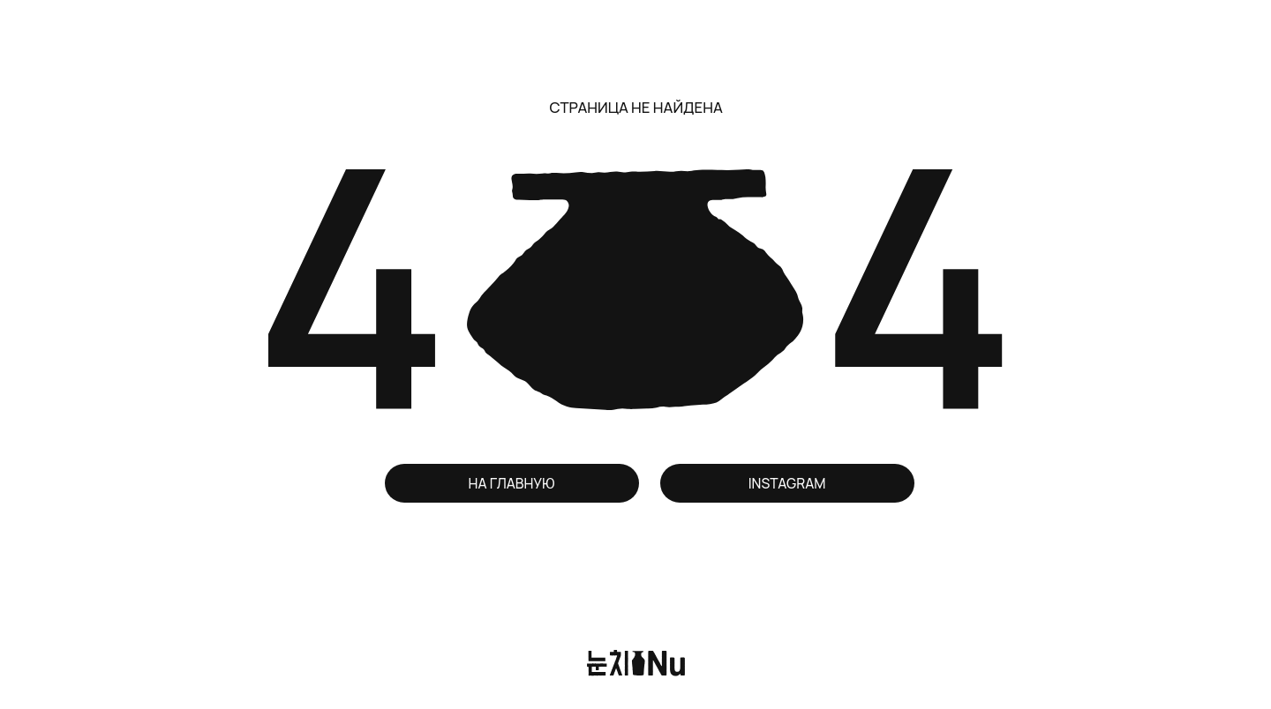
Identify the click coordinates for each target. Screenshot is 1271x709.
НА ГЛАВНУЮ (512, 483)
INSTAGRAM (787, 483)
